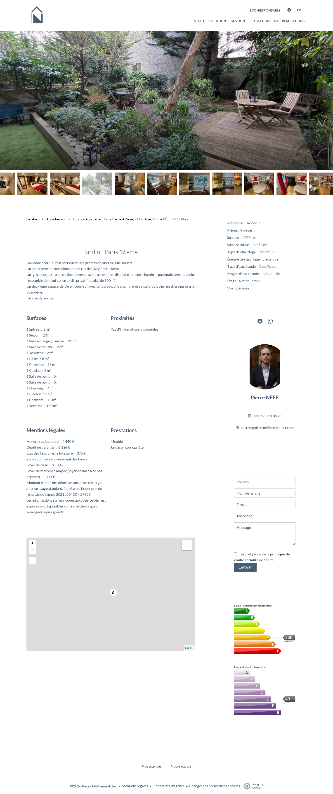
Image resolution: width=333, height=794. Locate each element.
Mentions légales (135, 786)
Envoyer (245, 567)
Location (32, 219)
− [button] (32, 550)
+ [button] (32, 543)
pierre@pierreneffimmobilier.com (267, 427)
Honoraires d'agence (169, 786)
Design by (252, 786)
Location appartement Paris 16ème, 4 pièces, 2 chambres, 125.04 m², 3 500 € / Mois (130, 219)
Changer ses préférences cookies (214, 786)
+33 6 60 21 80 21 (268, 416)
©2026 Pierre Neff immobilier (93, 786)
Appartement (56, 219)
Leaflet (189, 647)
